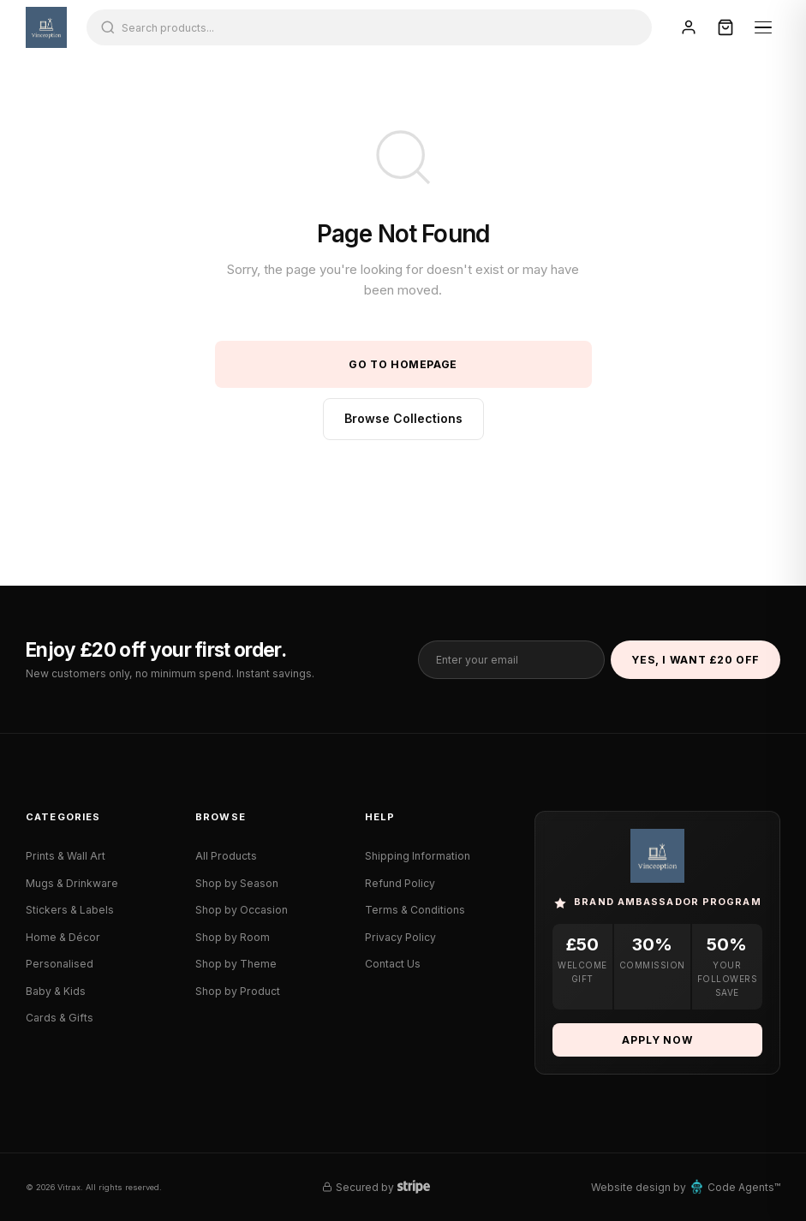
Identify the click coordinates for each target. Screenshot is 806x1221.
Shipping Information (417, 855)
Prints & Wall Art (65, 855)
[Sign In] (689, 27)
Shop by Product (237, 991)
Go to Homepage (403, 364)
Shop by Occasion (241, 909)
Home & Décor (63, 937)
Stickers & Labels (70, 909)
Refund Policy (400, 883)
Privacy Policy (400, 937)
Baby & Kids (56, 991)
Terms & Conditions (415, 909)
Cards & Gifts (59, 1017)
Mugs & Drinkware (72, 883)
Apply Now (658, 1039)
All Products (226, 855)
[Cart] (725, 27)
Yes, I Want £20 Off (695, 659)
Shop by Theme (236, 963)
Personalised (59, 963)
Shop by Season (236, 883)
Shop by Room (232, 937)
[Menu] (763, 27)
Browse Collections (403, 418)
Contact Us (393, 963)
